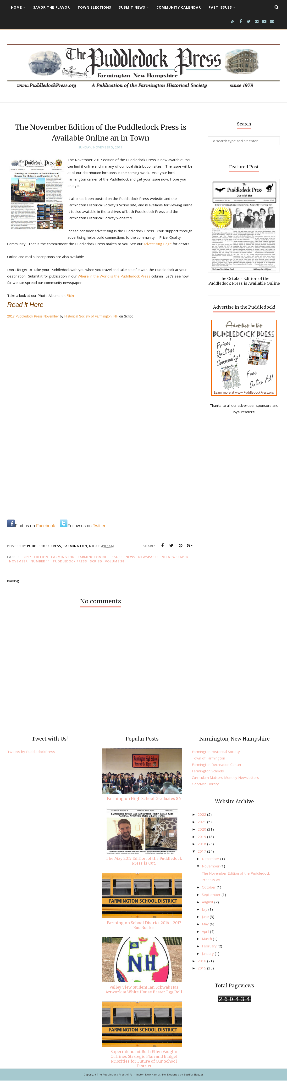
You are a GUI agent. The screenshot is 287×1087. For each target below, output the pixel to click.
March (207, 945)
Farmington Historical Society (216, 758)
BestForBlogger (193, 1081)
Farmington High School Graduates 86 (144, 805)
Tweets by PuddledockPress (31, 758)
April (206, 937)
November (18, 568)
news (130, 563)
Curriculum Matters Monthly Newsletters (225, 783)
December (211, 865)
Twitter (99, 532)
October (209, 893)
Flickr (70, 302)
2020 (202, 835)
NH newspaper (175, 563)
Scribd (96, 568)
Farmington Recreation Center (217, 771)
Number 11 (40, 568)
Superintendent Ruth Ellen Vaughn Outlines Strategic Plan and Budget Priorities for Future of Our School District (143, 1065)
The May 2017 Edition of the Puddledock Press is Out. (144, 867)
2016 (202, 967)
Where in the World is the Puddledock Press (114, 282)
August (208, 908)
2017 (27, 563)
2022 (202, 820)
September (211, 901)
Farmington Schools (208, 777)
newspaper (148, 563)
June (206, 923)
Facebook (45, 532)
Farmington (63, 563)
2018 (202, 850)
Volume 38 (114, 568)
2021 (202, 828)
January (208, 959)
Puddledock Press (70, 568)
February (210, 952)
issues (116, 563)
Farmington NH (93, 563)
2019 (202, 843)
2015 (202, 974)
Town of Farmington (208, 764)
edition (41, 563)
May (206, 930)
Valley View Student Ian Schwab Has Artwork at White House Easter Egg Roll (143, 996)
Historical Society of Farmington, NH (91, 323)
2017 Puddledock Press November (33, 323)
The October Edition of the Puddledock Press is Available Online (244, 281)
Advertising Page (171, 243)
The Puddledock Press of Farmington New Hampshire (131, 1081)
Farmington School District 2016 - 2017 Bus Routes (144, 931)
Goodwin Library (205, 790)
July (205, 915)
